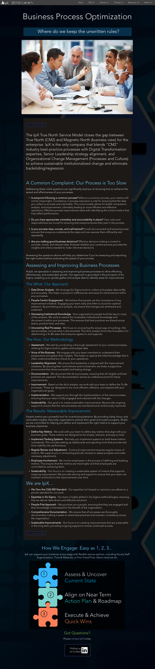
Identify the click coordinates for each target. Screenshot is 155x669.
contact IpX (77, 639)
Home (80, 2)
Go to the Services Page (35, 125)
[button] (91, 2)
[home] (5, 2)
